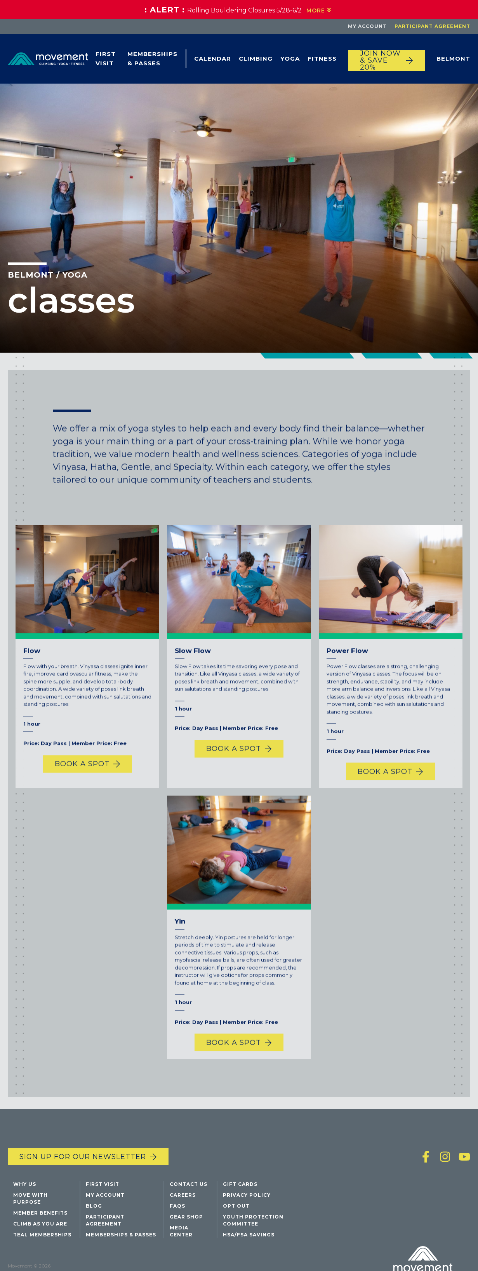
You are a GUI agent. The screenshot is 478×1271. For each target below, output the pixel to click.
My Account (367, 26)
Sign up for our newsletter (82, 1156)
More (315, 10)
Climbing (256, 58)
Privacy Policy (247, 1195)
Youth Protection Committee (253, 1220)
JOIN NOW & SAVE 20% (380, 60)
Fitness (322, 58)
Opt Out (236, 1206)
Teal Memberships (42, 1235)
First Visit (106, 58)
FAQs (177, 1206)
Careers (183, 1195)
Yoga (290, 58)
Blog (94, 1206)
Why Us (24, 1184)
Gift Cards (240, 1184)
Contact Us (188, 1184)
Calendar (212, 58)
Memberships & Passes (152, 58)
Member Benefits (40, 1213)
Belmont (453, 58)
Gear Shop (186, 1217)
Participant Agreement (432, 26)
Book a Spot (82, 782)
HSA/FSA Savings (249, 1235)
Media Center (181, 1231)
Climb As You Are (40, 1224)
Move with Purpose (30, 1198)
